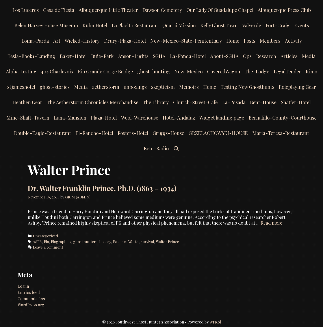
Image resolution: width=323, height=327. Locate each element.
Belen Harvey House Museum (46, 25)
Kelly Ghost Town (219, 25)
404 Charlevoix (57, 71)
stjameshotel (21, 87)
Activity (293, 40)
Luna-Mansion (70, 117)
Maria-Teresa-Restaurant (280, 133)
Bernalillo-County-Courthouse (283, 117)
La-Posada (233, 102)
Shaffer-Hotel (296, 102)
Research (266, 56)
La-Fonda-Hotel (188, 56)
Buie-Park (102, 56)
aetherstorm (105, 87)
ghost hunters (85, 241)
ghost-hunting (153, 71)
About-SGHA (224, 56)
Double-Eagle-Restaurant (42, 133)
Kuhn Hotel (94, 25)
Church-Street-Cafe (195, 102)
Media (309, 56)
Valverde (251, 25)
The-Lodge (257, 71)
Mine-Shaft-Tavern (27, 117)
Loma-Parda (35, 40)
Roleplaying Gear (297, 87)
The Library (156, 102)
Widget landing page (221, 117)
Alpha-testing (21, 71)
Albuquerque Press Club (284, 10)
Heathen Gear (27, 102)
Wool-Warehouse (139, 117)
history (105, 241)
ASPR (37, 241)
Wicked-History (82, 40)
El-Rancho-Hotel (94, 133)
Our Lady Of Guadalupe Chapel (219, 10)
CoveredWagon (223, 71)
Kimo (311, 71)
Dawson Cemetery (162, 10)
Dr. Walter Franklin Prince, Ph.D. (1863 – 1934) (102, 188)
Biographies (61, 241)
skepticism (163, 87)
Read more (271, 223)
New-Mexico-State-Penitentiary (186, 40)
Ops (247, 56)
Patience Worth (126, 241)
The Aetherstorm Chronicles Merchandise (92, 102)
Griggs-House (168, 133)
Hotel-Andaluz (179, 117)
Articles (288, 56)
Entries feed (29, 292)
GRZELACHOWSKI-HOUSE (218, 133)
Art (56, 40)
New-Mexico (188, 71)
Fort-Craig (277, 25)
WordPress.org (31, 304)
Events (301, 25)
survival (147, 241)
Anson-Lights (133, 56)
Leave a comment (48, 247)
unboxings (135, 87)
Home (232, 40)
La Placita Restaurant (135, 25)
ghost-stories (55, 87)
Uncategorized (45, 235)
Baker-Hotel (73, 56)
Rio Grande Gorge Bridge (105, 71)
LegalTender (287, 71)
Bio (46, 241)
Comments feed (32, 298)
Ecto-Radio (156, 148)
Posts (249, 40)
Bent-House (263, 102)
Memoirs (189, 87)
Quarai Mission (179, 25)
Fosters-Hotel (133, 133)
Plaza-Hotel (104, 117)
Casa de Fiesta (58, 10)
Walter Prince (167, 241)
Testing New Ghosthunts (247, 87)
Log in (23, 286)
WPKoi (215, 322)
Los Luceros (25, 10)
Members (270, 40)
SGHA (159, 56)
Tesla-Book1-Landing (31, 56)
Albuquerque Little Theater (108, 10)
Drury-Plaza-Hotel (125, 40)
